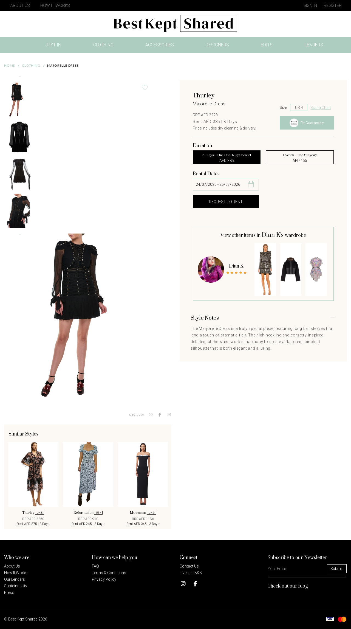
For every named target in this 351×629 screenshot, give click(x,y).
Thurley (33, 512)
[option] (33, 484)
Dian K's (273, 235)
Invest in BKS (191, 573)
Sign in (310, 5)
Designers (217, 44)
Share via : (136, 414)
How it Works (15, 573)
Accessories (159, 44)
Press (9, 592)
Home (9, 65)
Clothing (103, 44)
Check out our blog (287, 586)
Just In (55, 46)
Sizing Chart (320, 107)
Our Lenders (14, 579)
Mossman (143, 512)
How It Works (55, 5)
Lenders (314, 44)
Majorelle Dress (63, 65)
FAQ (95, 566)
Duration (202, 146)
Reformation (88, 512)
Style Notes (205, 318)
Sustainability (15, 586)
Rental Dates (206, 174)
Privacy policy (104, 579)
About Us (20, 5)
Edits (267, 44)
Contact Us (189, 566)
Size (283, 107)
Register (333, 5)
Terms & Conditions (109, 573)
